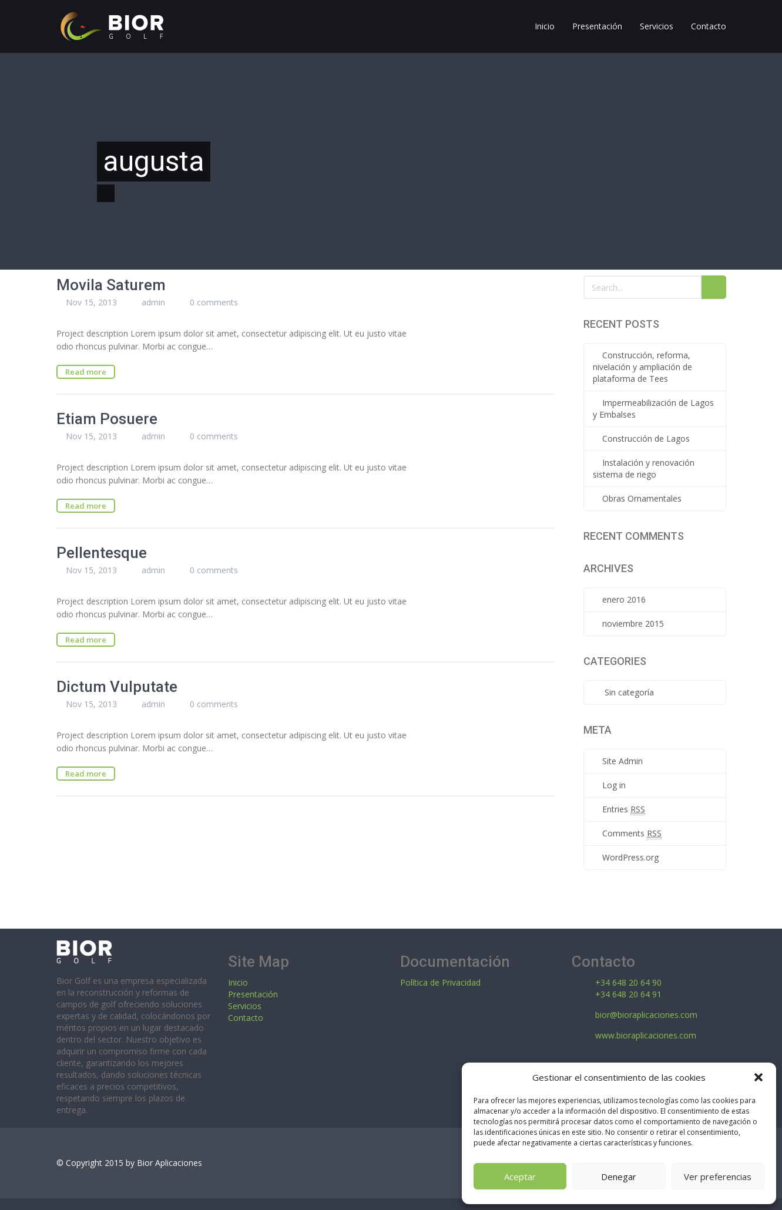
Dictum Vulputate (116, 686)
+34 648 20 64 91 (628, 994)
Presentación (253, 994)
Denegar (618, 1176)
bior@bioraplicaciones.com (646, 1014)
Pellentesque (101, 553)
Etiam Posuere (106, 419)
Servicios (244, 1005)
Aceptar (520, 1176)
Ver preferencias (717, 1176)
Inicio (238, 982)
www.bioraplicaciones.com (645, 1035)
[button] (758, 1077)
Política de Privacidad (440, 982)
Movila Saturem (111, 285)
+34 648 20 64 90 (628, 982)
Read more (85, 372)
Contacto (245, 1017)
